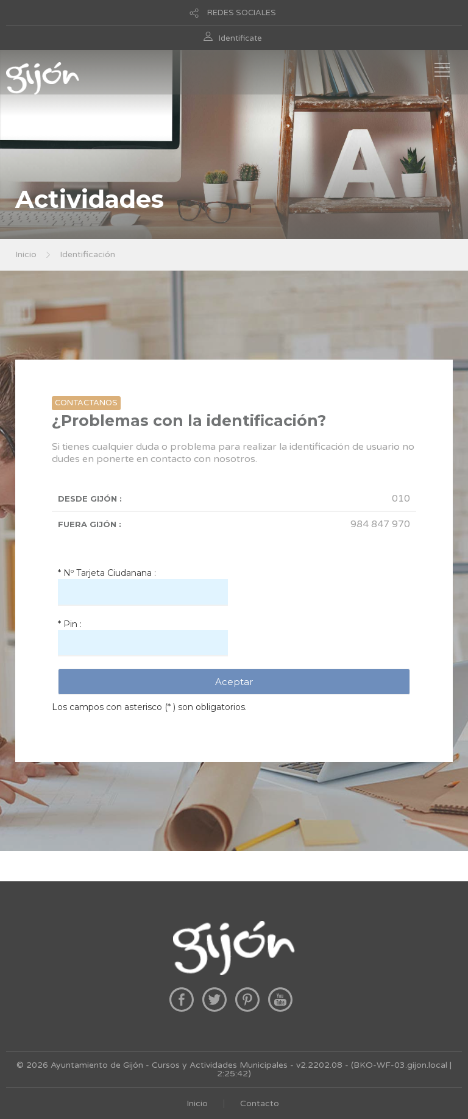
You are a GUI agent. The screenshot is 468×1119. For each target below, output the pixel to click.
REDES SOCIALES (241, 13)
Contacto (259, 1103)
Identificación (87, 254)
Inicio (26, 254)
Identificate (240, 38)
